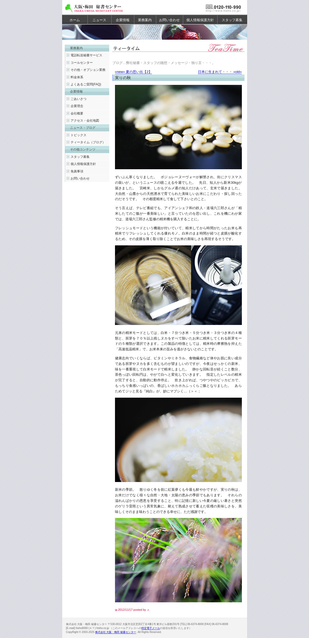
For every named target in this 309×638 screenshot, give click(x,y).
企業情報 (123, 20)
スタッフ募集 (232, 20)
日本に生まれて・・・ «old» (220, 72)
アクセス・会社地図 (85, 120)
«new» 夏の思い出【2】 (133, 72)
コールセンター (82, 63)
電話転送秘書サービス (86, 55)
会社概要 (77, 113)
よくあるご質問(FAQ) (86, 84)
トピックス (78, 135)
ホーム (75, 20)
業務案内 (145, 20)
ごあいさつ (78, 99)
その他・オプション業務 (88, 70)
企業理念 (77, 106)
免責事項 (77, 171)
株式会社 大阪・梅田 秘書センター (115, 632)
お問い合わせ (169, 20)
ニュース (99, 20)
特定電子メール (150, 628)
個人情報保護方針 (200, 20)
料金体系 (77, 77)
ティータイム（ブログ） (88, 142)
